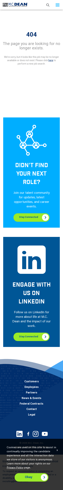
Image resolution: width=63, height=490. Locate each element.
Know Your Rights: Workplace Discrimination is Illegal (30, 461)
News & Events (31, 398)
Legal (31, 415)
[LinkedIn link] (19, 434)
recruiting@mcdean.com (15, 481)
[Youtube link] (45, 434)
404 (31, 34)
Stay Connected (28, 217)
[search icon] (47, 5)
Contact (31, 409)
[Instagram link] (35, 434)
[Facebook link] (28, 433)
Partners (31, 392)
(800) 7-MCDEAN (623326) (31, 447)
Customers (31, 381)
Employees (32, 387)
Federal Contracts (31, 404)
